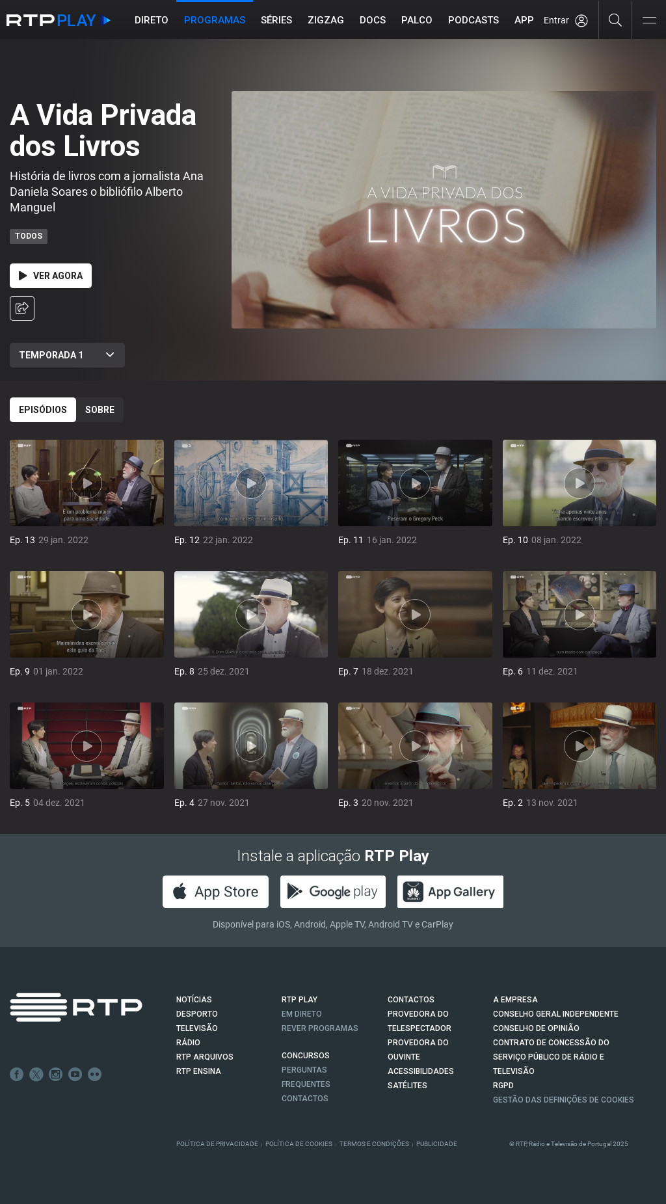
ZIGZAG (326, 20)
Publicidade (436, 1143)
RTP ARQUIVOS (204, 1057)
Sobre (99, 410)
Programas (214, 20)
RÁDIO (188, 1042)
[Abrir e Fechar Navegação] (649, 21)
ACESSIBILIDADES (421, 1071)
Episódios (43, 410)
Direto (151, 20)
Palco (417, 20)
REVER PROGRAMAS (320, 1028)
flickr (95, 1074)
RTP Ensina (198, 1071)
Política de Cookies (298, 1143)
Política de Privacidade (217, 1143)
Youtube (75, 1074)
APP (524, 20)
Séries (276, 20)
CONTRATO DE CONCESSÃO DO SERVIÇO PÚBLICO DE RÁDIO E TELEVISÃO (551, 1057)
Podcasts (473, 20)
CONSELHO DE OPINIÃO (536, 1028)
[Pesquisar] (615, 19)
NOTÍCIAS (194, 999)
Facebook (17, 1074)
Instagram (56, 1074)
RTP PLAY (299, 999)
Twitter (36, 1074)
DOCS (373, 20)
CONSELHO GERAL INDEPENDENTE (556, 1014)
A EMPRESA (515, 999)
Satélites (407, 1085)
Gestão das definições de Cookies (563, 1099)
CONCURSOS (306, 1055)
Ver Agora (51, 276)
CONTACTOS (411, 999)
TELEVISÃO (197, 1028)
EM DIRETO (302, 1014)
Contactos (305, 1098)
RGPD (503, 1085)
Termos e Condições (374, 1143)
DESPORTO (197, 1014)
